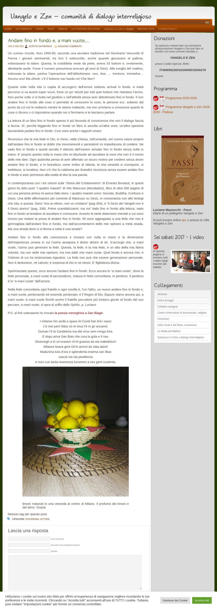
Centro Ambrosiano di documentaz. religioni (182, 312)
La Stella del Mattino (169, 331)
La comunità (24, 29)
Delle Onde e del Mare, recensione (177, 325)
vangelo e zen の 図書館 (119, 29)
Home (8, 29)
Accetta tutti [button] (202, 600)
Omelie (62, 29)
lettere (45, 519)
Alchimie (162, 294)
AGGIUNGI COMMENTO (70, 46)
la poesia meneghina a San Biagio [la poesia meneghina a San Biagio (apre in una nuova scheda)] (79, 313)
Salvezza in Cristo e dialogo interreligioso (180, 337)
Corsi (39, 29)
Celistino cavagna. (167, 306)
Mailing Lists (146, 29)
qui (184, 220)
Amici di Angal (165, 300)
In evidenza (32, 519)
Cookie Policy (168, 29)
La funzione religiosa (85, 29)
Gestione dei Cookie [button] (175, 600)
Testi (50, 29)
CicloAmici (163, 318)
